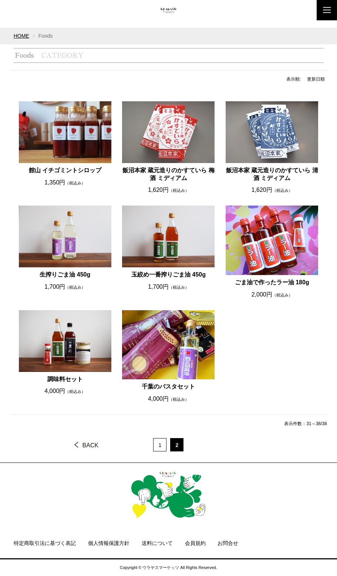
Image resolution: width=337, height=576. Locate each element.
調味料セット (65, 379)
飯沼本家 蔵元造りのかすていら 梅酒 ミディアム (168, 174)
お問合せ (228, 543)
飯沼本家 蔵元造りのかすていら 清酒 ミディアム (272, 174)
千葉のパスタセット (168, 386)
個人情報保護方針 (108, 543)
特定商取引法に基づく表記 (45, 543)
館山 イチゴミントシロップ (65, 170)
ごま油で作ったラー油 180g (272, 282)
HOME (21, 36)
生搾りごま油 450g (65, 274)
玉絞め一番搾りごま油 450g (168, 274)
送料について (157, 543)
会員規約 (195, 543)
